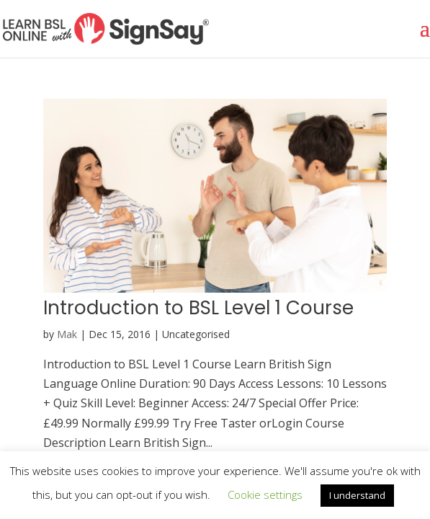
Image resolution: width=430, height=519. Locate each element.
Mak (67, 334)
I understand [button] (357, 495)
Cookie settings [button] (265, 494)
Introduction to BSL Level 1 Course (198, 308)
